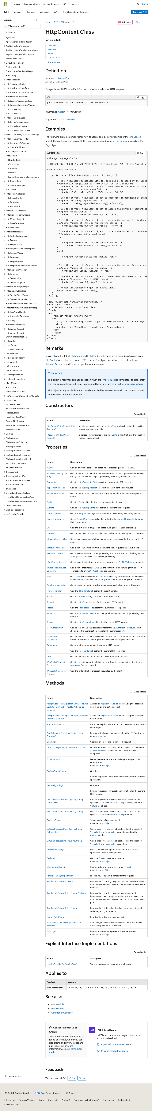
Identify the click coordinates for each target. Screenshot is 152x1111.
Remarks (52, 53)
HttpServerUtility (86, 613)
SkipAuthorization (55, 627)
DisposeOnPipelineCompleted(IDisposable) (66, 747)
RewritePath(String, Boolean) (60, 881)
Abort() (142, 636)
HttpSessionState (86, 622)
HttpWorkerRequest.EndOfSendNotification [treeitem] (16, 335)
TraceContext (85, 650)
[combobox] (22, 26)
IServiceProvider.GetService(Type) (62, 964)
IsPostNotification (55, 553)
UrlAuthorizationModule (124, 627)
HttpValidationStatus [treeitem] (15, 324)
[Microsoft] (5, 4)
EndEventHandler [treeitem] (14, 67)
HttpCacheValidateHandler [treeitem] (18, 130)
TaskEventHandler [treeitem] (14, 467)
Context (124, 140)
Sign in (145, 3)
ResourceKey (117, 802)
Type (101, 858)
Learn (47, 22)
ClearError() (52, 741)
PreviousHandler (54, 590)
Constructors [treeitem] (14, 164)
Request (49, 364)
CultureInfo (95, 805)
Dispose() (112, 747)
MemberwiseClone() (56, 867)
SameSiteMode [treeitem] (13, 429)
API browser (66, 22)
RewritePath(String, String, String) (62, 908)
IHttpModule (75, 355)
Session (50, 622)
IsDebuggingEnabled (56, 547)
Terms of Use (108, 1100)
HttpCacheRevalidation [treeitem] (16, 126)
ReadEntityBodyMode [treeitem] (16, 416)
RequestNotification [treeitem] (15, 421)
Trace (49, 650)
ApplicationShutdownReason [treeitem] (19, 41)
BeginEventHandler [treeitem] (14, 58)
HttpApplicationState (88, 482)
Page (47, 145)
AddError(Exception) (56, 724)
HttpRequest (109, 379)
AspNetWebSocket (127, 562)
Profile (49, 596)
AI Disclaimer (9, 1100)
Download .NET (139, 12)
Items (49, 576)
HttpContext (135, 136)
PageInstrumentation (56, 585)
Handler (50, 533)
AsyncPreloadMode (55, 493)
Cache (49, 502)
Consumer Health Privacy (85, 1100)
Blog (40, 1100)
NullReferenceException (130, 383)
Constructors (54, 57)
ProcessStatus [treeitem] (12, 412)
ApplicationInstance (56, 487)
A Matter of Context (61, 1012)
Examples (52, 49)
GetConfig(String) (55, 785)
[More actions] (144, 22)
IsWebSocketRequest (56, 562)
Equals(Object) (53, 759)
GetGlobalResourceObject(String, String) (65, 811)
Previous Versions (27, 1100)
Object (61, 111)
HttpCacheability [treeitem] (13, 109)
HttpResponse (85, 607)
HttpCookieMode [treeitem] (14, 197)
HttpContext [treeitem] (14, 160)
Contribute (53, 1100)
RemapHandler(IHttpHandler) (60, 875)
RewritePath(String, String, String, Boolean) (66, 893)
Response (60, 364)
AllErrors (50, 467)
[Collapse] (36, 20)
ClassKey (103, 802)
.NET (56, 22)
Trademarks (123, 1100)
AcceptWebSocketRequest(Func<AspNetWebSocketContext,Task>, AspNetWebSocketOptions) (67, 706)
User (49, 656)
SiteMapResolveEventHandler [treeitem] (19, 459)
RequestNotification (86, 518)
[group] (96, 248)
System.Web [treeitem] (11, 37)
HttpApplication (92, 487)
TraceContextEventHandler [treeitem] (18, 480)
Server (73, 364)
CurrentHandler (54, 513)
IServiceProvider (67, 119)
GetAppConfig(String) (56, 771)
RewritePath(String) (55, 916)
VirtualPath (95, 832)
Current (50, 507)
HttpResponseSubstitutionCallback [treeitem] (21, 265)
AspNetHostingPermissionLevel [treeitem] (20, 54)
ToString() (51, 931)
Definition (52, 45)
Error (49, 527)
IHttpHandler (93, 355)
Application (52, 482)
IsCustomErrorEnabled (57, 538)
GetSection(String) (55, 849)
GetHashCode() (54, 820)
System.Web (63, 78)
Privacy (65, 1100)
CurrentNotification (55, 518)
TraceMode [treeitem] (11, 488)
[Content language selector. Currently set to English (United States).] (17, 1093)
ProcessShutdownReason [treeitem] (17, 408)
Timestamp (52, 645)
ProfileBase (83, 596)
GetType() (51, 858)
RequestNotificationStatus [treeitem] (18, 425)
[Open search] (138, 4)
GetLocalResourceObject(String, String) (64, 840)
